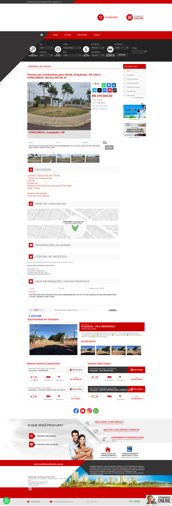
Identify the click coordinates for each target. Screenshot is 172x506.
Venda (55, 35)
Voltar (36, 315)
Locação (67, 35)
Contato (97, 35)
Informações (82, 35)
